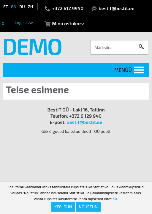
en (13, 6)
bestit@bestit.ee (116, 8)
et (5, 6)
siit (115, 198)
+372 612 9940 (67, 8)
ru (22, 6)
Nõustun (88, 206)
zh (30, 6)
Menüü (123, 70)
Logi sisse (24, 22)
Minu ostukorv (68, 23)
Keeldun (63, 206)
